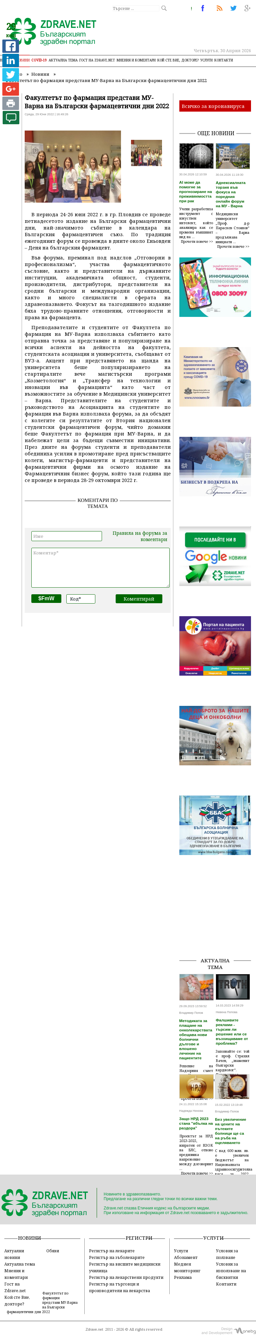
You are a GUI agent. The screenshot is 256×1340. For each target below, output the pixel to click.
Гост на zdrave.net (97, 60)
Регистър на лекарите (112, 1250)
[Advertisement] (217, 918)
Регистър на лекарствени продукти (126, 1277)
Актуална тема (63, 60)
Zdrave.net (94, 1329)
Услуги (206, 60)
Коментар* (100, 568)
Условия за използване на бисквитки (231, 1270)
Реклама (183, 1277)
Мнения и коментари (136, 60)
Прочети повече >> (197, 241)
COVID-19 (39, 60)
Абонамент (186, 1257)
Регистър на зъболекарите (117, 1257)
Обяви (52, 1250)
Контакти (223, 60)
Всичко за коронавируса (213, 106)
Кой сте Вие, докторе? (178, 60)
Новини (23, 60)
